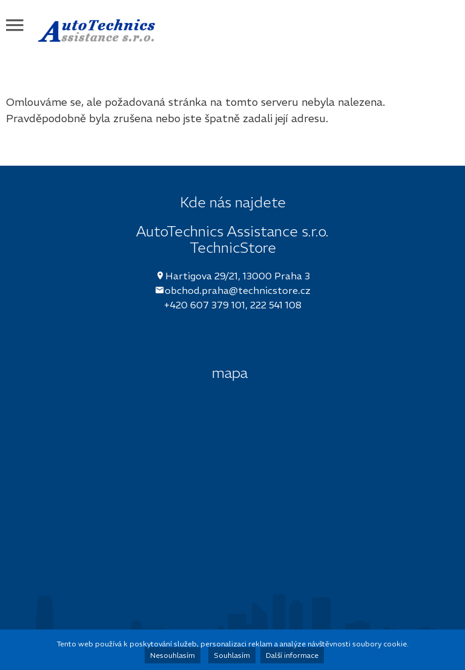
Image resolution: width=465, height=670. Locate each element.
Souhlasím (232, 655)
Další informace (292, 655)
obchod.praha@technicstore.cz (238, 290)
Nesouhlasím (172, 655)
